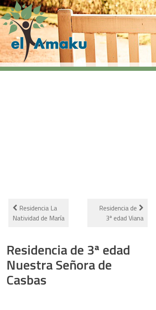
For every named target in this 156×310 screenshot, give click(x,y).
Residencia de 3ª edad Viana (121, 213)
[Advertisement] (78, 129)
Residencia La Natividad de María (38, 213)
